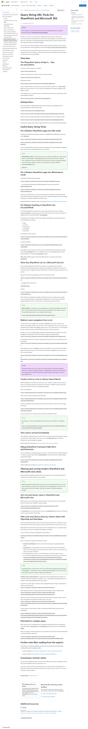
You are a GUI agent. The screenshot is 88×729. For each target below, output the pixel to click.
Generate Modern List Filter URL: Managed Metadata (43, 654)
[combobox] (9, 12)
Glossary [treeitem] (5, 18)
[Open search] (81, 2)
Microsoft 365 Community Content (31, 10)
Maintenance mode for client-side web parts (56, 201)
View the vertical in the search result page (47, 443)
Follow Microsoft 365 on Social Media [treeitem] (10, 21)
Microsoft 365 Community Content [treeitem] (10, 14)
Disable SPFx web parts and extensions (47, 465)
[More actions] (66, 10)
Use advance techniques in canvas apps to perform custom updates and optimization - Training (41, 711)
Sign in (84, 1)
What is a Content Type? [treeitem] (9, 29)
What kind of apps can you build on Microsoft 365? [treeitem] (11, 36)
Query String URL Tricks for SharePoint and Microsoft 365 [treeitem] (10, 39)
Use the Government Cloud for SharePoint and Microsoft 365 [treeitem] (10, 43)
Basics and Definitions (45, 10)
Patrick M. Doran (33, 675)
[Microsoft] (2, 2)
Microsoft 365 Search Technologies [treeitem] (8, 25)
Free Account (83, 5)
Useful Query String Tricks (76, 14)
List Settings (26, 570)
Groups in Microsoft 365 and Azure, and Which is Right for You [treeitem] (11, 32)
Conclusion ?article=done (76, 23)
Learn (22, 10)
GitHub (59, 668)
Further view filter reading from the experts (77, 21)
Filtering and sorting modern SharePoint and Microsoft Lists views (77, 18)
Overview (73, 12)
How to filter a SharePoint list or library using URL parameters (47, 651)
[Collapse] (16, 9)
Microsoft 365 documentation (40, 32)
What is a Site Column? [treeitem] (9, 27)
